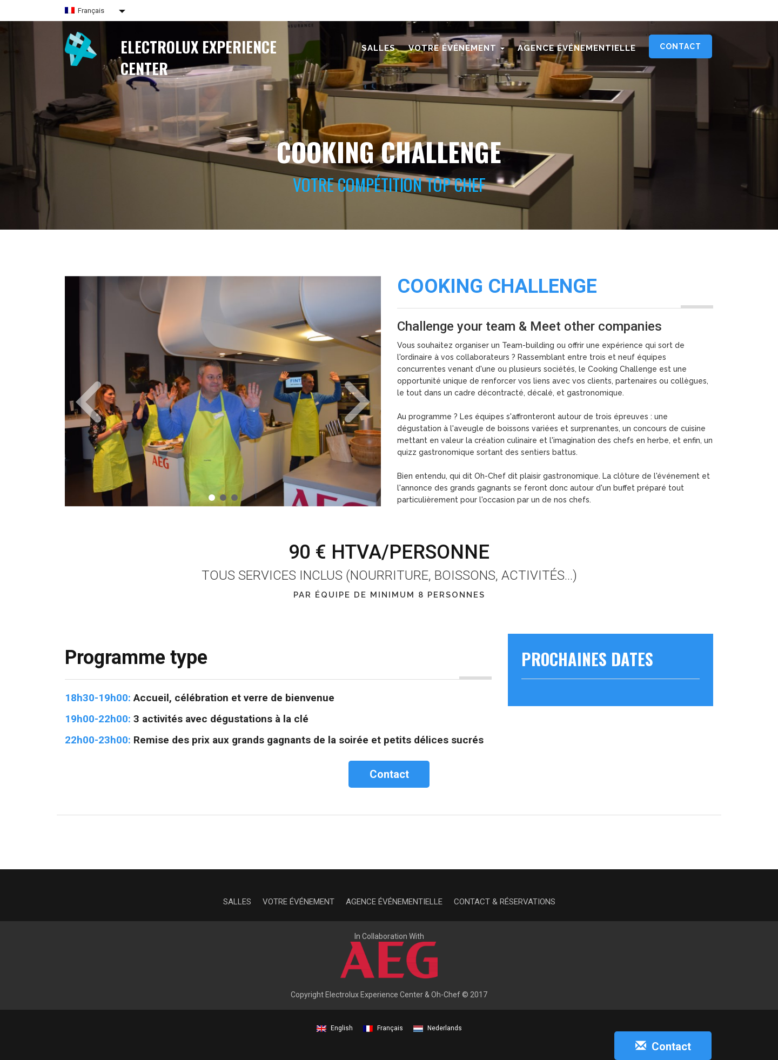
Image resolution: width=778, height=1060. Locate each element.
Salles (378, 48)
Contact (680, 46)
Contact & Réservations (504, 902)
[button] (84, 387)
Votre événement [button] (456, 48)
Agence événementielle (577, 48)
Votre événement (298, 902)
